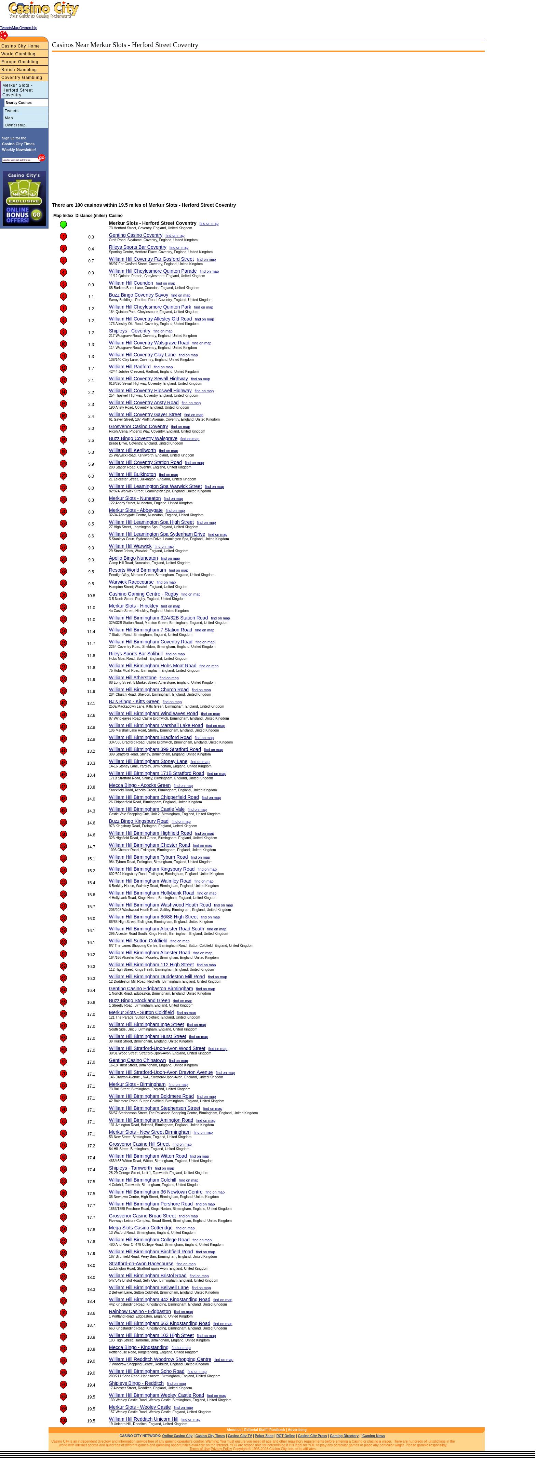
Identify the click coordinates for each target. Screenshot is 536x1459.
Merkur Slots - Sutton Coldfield (141, 1012)
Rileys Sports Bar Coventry (137, 247)
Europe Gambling (19, 61)
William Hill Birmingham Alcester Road (149, 952)
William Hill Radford (130, 366)
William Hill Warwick (130, 546)
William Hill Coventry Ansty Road (144, 402)
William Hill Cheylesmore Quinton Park (150, 307)
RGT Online (285, 1436)
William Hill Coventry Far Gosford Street (151, 259)
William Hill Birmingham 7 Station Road (150, 629)
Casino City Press (312, 1436)
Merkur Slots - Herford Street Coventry (17, 90)
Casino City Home (20, 46)
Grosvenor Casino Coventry (138, 426)
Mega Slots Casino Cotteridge (141, 1227)
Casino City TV (240, 1436)
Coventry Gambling (21, 77)
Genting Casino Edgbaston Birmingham (151, 988)
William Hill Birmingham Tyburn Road (148, 857)
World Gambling (18, 54)
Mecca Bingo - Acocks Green (140, 785)
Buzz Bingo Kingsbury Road (139, 821)
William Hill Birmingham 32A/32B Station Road (158, 618)
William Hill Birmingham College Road (149, 1239)
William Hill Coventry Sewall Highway (148, 378)
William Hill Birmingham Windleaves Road (153, 713)
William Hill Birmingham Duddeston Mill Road (157, 976)
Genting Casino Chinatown (137, 1060)
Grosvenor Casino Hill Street (139, 1144)
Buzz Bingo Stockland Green (139, 1000)
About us (234, 1430)
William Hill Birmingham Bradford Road (150, 737)
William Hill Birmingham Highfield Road (150, 833)
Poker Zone (264, 1436)
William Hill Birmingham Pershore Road (151, 1203)
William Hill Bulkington (132, 474)
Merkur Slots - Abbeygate (136, 510)
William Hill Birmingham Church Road (149, 689)
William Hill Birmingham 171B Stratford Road (156, 773)
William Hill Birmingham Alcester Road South (156, 928)
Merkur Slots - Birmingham (137, 1084)
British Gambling (19, 69)
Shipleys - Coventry (129, 330)
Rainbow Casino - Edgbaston (140, 1311)
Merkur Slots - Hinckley (133, 606)
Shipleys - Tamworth (130, 1168)
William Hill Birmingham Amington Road (151, 1120)
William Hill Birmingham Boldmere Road (151, 1096)
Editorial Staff (255, 1430)
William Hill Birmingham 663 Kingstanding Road (159, 1323)
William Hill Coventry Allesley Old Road (150, 319)
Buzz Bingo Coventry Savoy (139, 295)
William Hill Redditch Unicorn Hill (143, 1419)
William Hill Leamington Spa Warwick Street (155, 486)
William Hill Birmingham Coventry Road (150, 641)
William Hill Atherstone (133, 677)
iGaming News (373, 1436)
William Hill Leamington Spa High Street (151, 522)
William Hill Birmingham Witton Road (148, 1156)
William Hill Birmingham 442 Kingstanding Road (159, 1299)
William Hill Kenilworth (132, 450)
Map (9, 118)
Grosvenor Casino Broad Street (142, 1215)
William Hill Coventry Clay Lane (142, 354)
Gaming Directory (344, 1436)
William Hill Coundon (131, 283)
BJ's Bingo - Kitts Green (134, 701)
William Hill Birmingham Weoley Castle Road (156, 1395)
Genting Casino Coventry (135, 235)
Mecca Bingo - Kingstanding (139, 1347)
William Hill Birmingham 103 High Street (151, 1335)
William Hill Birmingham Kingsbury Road (152, 869)
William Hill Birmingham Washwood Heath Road (160, 905)
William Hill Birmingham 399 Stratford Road (155, 749)
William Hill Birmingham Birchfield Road (151, 1251)
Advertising (297, 1430)
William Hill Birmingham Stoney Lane (148, 761)
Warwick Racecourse (131, 582)
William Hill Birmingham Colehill (142, 1180)
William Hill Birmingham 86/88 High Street (153, 916)
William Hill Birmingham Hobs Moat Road (153, 665)
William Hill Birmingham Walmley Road (150, 881)
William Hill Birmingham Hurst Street (147, 1036)
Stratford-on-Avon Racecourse (141, 1263)
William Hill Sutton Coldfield (138, 940)
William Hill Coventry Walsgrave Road (149, 342)
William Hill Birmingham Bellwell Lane (149, 1287)
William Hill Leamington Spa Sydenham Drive (157, 534)
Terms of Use (200, 1449)
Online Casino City (177, 1436)
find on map (209, 223)
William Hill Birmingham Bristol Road (148, 1275)
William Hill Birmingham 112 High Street (151, 964)
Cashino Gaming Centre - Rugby (143, 594)
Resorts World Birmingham (137, 570)
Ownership (15, 125)
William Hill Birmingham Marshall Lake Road (156, 725)
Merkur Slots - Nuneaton (135, 498)
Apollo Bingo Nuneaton (133, 558)
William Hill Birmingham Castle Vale (147, 809)
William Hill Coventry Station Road (145, 462)
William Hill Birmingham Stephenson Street (154, 1108)
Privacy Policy (221, 1449)
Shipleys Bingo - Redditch (136, 1383)
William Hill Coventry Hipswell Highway (150, 390)
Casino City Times (210, 1436)
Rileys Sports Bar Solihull (136, 653)
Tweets (12, 111)
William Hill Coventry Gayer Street (145, 414)
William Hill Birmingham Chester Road (149, 845)
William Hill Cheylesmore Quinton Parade (153, 271)
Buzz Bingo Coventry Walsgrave (143, 438)
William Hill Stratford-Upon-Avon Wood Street (157, 1048)
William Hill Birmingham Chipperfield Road (154, 797)
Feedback (277, 1430)
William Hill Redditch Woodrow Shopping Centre (160, 1359)
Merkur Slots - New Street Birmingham (150, 1132)
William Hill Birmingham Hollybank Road (152, 893)
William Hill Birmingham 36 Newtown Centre (156, 1192)
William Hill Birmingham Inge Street (146, 1024)
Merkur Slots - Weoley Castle (140, 1407)
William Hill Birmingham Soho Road (147, 1371)
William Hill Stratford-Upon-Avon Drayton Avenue (161, 1072)
